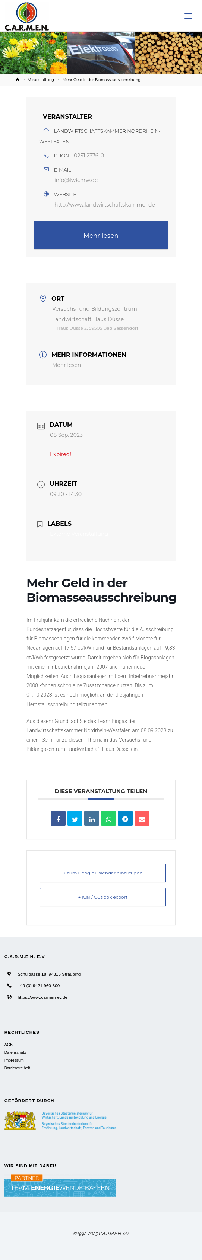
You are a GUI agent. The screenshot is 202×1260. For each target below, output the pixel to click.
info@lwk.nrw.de (76, 180)
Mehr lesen (101, 235)
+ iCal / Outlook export (103, 897)
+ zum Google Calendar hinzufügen (103, 873)
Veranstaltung (41, 79)
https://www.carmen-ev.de (42, 997)
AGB (8, 1044)
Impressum (14, 1060)
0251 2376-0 (89, 155)
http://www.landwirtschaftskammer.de (104, 204)
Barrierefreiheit (17, 1068)
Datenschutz (15, 1052)
